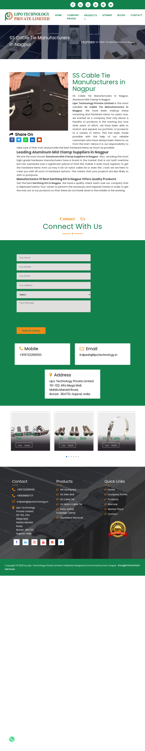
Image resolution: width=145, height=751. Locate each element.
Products (111, 503)
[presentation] (39, 314)
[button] (66, 456)
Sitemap (111, 508)
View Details (24, 445)
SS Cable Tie (65, 503)
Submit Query (31, 326)
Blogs (121, 15)
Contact (111, 518)
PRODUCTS (90, 15)
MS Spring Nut (66, 494)
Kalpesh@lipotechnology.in (98, 359)
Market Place (114, 513)
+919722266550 (30, 359)
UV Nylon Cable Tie (69, 508)
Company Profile (73, 17)
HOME (58, 15)
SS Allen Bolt (65, 498)
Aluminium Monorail (69, 522)
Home (88, 42)
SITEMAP (107, 15)
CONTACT (136, 15)
